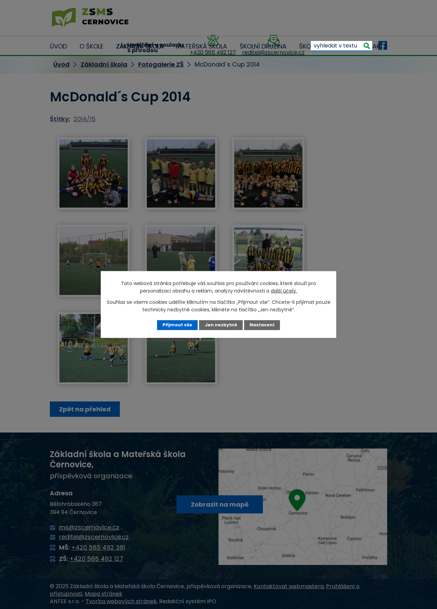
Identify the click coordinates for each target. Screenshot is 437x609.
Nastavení (262, 325)
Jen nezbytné (221, 325)
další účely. (284, 290)
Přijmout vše (177, 325)
